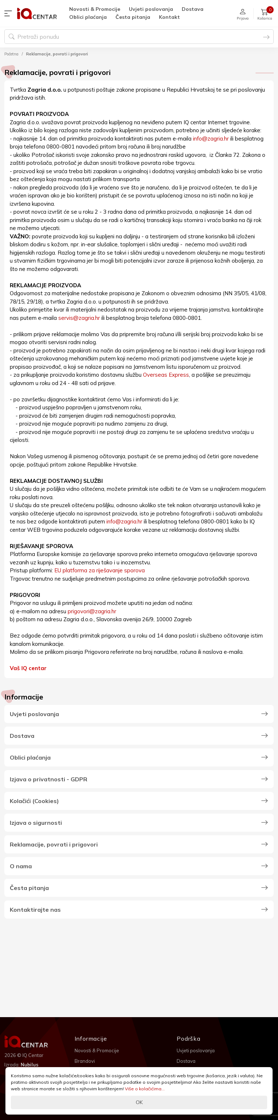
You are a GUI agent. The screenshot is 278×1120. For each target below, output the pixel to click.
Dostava (192, 9)
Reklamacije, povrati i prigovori (57, 54)
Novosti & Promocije (94, 9)
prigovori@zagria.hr (92, 611)
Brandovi (85, 1061)
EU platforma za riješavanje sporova (99, 570)
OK (139, 1102)
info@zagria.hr (211, 138)
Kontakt (169, 17)
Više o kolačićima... (145, 1088)
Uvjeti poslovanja (151, 9)
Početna (11, 54)
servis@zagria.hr (79, 317)
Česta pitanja (132, 17)
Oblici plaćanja (88, 17)
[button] (9, 13)
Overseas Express (166, 374)
